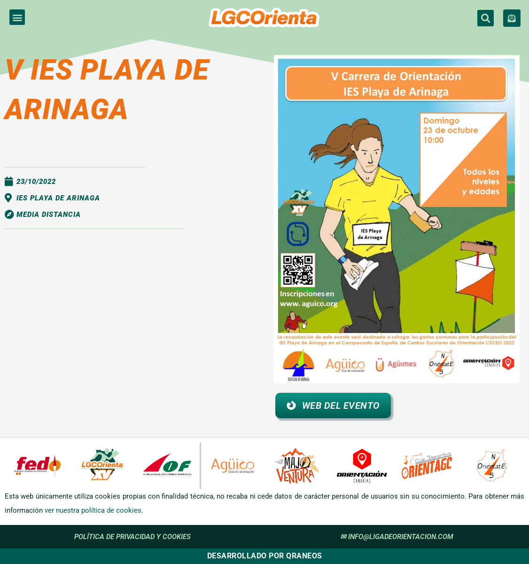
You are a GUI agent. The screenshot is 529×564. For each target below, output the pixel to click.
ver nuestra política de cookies (93, 510)
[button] (17, 17)
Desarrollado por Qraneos (264, 555)
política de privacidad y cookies (132, 536)
